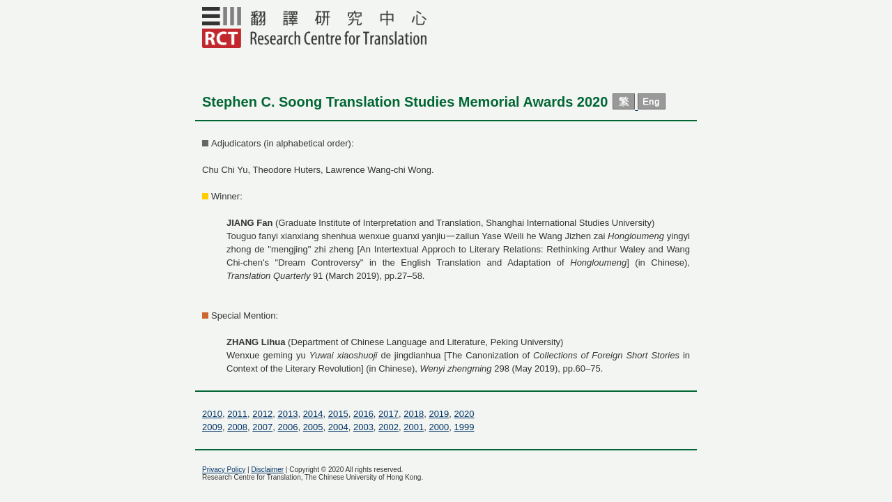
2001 (413, 427)
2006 (287, 427)
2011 (237, 414)
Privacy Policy (223, 469)
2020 (464, 414)
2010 (212, 414)
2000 (439, 427)
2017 (388, 414)
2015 (338, 414)
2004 (338, 427)
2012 (262, 414)
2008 (237, 427)
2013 (287, 414)
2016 (363, 414)
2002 (388, 427)
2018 (413, 414)
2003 (363, 427)
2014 (313, 414)
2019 (439, 414)
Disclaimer (267, 469)
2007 (262, 427)
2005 (313, 427)
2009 (212, 427)
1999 (464, 427)
